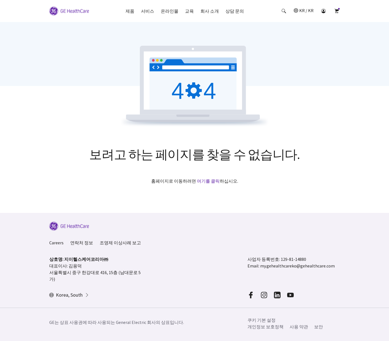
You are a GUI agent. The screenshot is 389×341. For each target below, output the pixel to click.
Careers (56, 242)
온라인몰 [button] (169, 11)
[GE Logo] (69, 12)
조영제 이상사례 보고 (120, 242)
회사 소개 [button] (209, 11)
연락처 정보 (81, 242)
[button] (284, 11)
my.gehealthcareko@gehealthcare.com (297, 266)
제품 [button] (130, 11)
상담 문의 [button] (234, 11)
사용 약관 (299, 326)
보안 (318, 326)
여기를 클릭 (208, 181)
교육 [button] (189, 11)
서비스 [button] (147, 11)
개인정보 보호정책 (265, 326)
